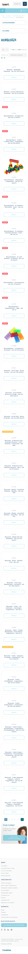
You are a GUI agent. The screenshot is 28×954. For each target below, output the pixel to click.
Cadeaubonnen (5, 900)
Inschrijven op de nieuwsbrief (14, 925)
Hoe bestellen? (5, 890)
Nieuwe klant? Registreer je (8, 885)
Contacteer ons (5, 895)
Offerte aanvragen (6, 883)
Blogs (2, 910)
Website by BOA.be (6, 944)
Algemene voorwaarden (7, 902)
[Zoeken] (18, 4)
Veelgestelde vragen (6, 892)
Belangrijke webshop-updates (9, 888)
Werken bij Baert (5, 875)
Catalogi (3, 912)
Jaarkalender (4, 914)
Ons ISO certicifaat (6, 870)
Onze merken (5, 873)
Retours (3, 897)
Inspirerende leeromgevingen (9, 917)
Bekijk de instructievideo (14, 837)
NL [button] (24, 10)
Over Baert (4, 866)
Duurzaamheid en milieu (8, 868)
